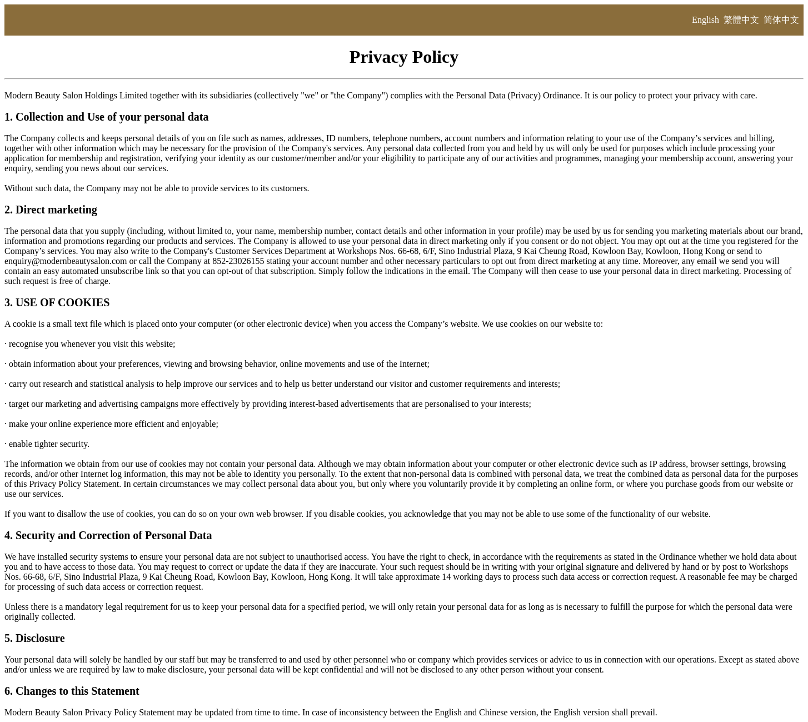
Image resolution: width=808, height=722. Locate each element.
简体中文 (781, 19)
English (705, 19)
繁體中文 (741, 19)
